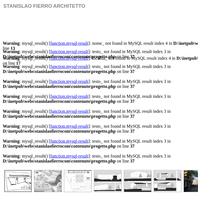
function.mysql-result (69, 43)
